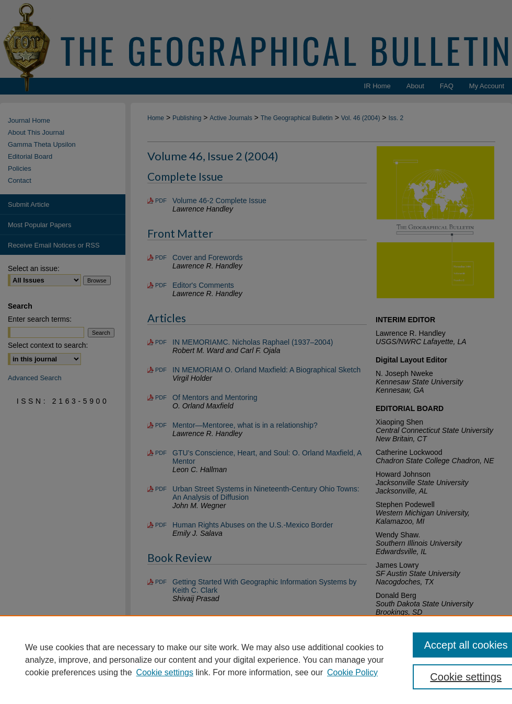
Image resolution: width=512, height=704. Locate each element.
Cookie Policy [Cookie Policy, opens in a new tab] (352, 672)
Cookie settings (164, 672)
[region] (256, 659)
